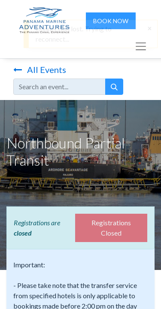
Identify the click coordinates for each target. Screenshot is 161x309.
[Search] (114, 87)
